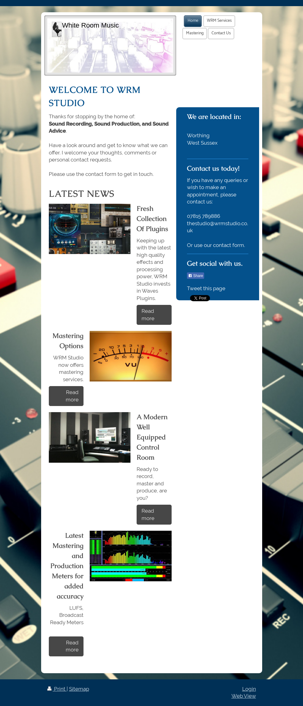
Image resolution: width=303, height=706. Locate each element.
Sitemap (79, 689)
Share (195, 276)
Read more (148, 314)
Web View (243, 696)
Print (57, 689)
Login (249, 689)
